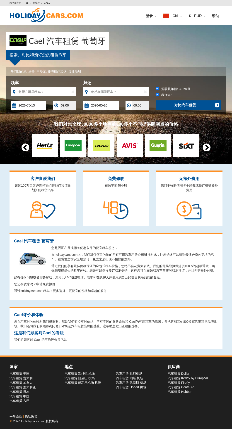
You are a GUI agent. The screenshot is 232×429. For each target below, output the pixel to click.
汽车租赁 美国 (19, 373)
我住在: (164, 95)
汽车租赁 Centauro (181, 387)
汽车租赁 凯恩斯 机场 (131, 382)
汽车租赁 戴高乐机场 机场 (83, 382)
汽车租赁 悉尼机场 (129, 373)
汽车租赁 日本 (19, 391)
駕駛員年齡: (173, 89)
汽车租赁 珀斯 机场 (129, 378)
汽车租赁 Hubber (180, 391)
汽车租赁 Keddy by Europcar (188, 378)
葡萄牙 (36, 3)
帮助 (215, 16)
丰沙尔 (41, 71)
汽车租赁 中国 (19, 396)
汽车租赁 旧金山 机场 (80, 378)
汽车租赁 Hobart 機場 (131, 387)
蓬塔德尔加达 (57, 71)
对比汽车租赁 (196, 105)
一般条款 (16, 416)
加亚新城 (74, 71)
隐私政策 (31, 416)
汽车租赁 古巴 (19, 401)
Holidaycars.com (32, 421)
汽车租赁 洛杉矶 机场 (80, 373)
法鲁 (31, 71)
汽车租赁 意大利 (21, 378)
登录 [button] (151, 16)
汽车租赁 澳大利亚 (23, 387)
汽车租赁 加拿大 (21, 382)
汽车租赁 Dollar (178, 373)
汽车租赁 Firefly (179, 382)
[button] (172, 16)
